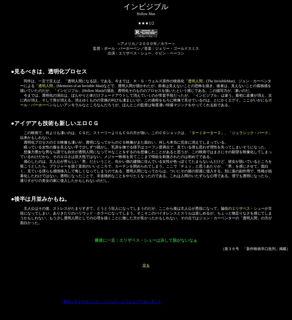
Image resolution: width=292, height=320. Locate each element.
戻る (146, 265)
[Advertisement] (146, 282)
